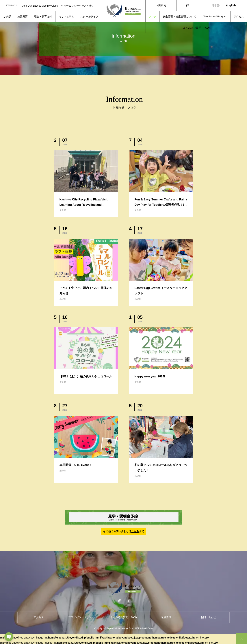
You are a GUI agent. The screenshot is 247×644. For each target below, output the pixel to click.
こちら (135, 531)
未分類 (63, 210)
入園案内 (161, 5)
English (231, 5)
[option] (51, 5)
